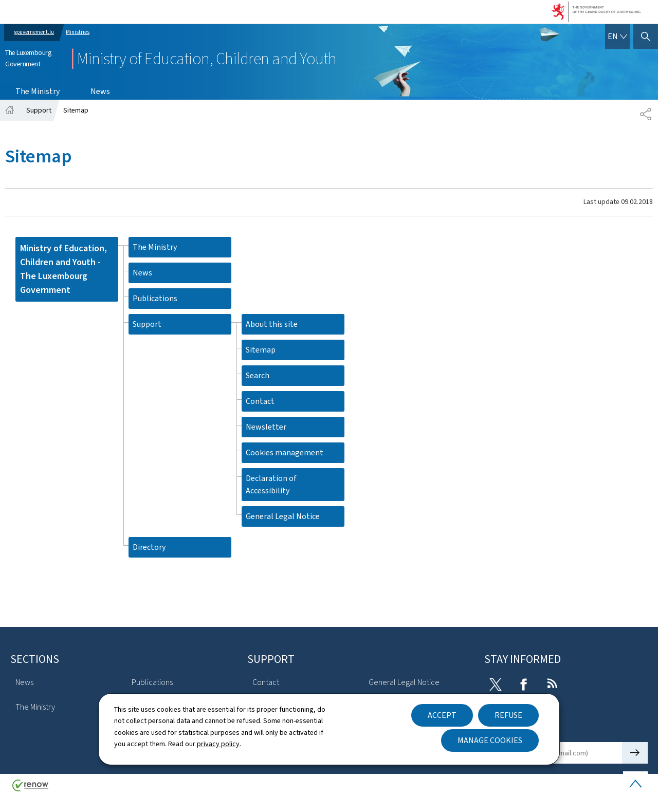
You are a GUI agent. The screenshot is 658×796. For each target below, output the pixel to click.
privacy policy (218, 744)
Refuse (508, 715)
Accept (442, 715)
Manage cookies (490, 740)
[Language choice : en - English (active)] (617, 36)
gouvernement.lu (34, 32)
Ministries (77, 32)
